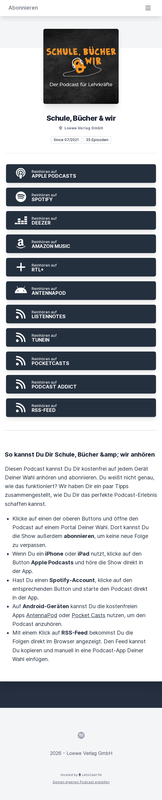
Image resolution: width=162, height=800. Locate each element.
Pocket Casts (88, 615)
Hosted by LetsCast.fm (81, 775)
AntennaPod (41, 615)
